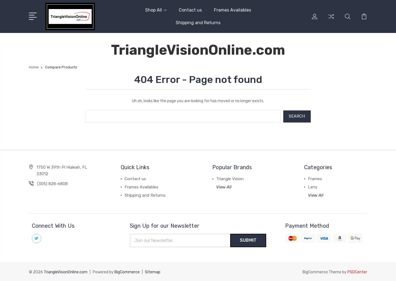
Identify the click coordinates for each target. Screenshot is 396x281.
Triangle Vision (230, 178)
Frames (315, 178)
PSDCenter (357, 271)
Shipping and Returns (198, 22)
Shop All (156, 10)
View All (224, 186)
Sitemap (152, 271)
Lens (312, 186)
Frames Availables (232, 10)
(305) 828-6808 (52, 183)
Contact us (190, 10)
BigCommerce (127, 271)
